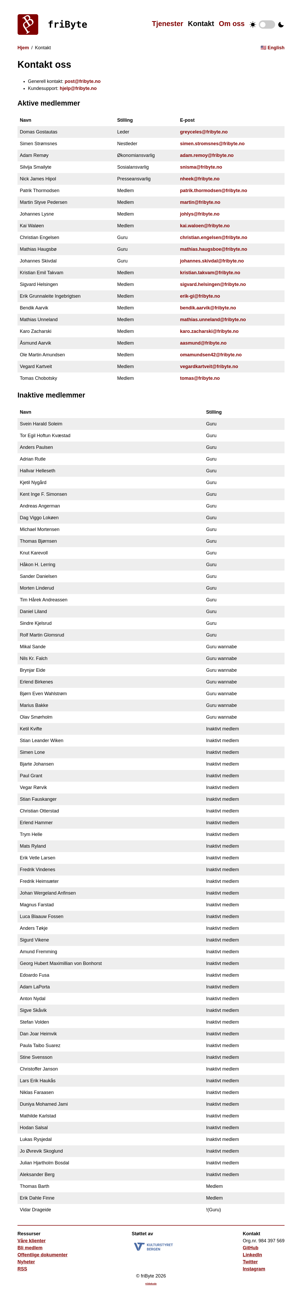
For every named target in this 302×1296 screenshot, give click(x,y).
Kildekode (150, 1283)
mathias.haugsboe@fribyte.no (213, 249)
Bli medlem (30, 1247)
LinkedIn (252, 1254)
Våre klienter (31, 1240)
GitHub (250, 1247)
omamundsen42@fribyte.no (211, 354)
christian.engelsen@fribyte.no (213, 237)
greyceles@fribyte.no (204, 132)
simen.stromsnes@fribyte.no (212, 143)
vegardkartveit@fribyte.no (209, 366)
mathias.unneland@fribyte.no (213, 319)
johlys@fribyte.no (200, 214)
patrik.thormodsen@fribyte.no (213, 190)
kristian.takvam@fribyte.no (210, 272)
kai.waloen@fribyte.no (205, 225)
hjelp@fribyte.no (78, 88)
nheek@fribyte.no (200, 178)
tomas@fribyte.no (200, 378)
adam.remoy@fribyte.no (207, 155)
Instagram (254, 1268)
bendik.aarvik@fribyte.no (208, 307)
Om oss (232, 24)
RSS (22, 1268)
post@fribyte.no (83, 81)
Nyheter (26, 1261)
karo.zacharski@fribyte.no (209, 331)
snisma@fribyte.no (201, 167)
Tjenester (167, 24)
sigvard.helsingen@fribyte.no (213, 284)
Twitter (250, 1261)
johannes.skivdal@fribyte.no (212, 261)
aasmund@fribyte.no (203, 343)
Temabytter (267, 24)
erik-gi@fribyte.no (200, 296)
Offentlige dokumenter (42, 1254)
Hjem (23, 47)
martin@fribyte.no (200, 202)
